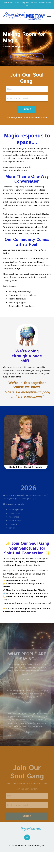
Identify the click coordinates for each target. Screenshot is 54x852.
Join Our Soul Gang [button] (27, 57)
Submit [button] (27, 109)
